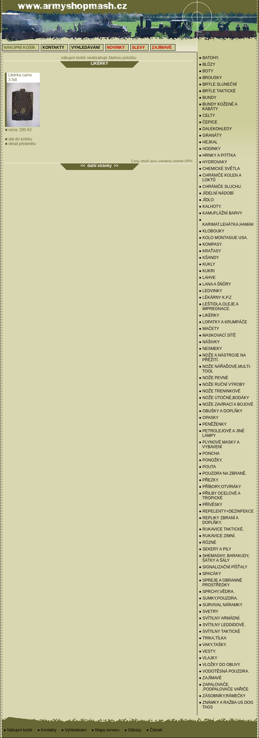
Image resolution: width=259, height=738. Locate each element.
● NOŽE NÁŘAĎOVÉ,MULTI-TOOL (225, 368)
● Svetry (208, 611)
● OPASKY (209, 417)
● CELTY (207, 115)
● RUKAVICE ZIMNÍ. (217, 535)
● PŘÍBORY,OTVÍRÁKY (220, 486)
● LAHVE (207, 277)
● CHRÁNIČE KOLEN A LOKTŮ (220, 177)
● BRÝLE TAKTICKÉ (217, 91)
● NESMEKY (210, 348)
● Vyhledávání (74, 730)
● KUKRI (207, 271)
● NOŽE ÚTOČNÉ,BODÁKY (224, 397)
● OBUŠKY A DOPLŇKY (220, 411)
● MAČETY (209, 328)
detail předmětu (20, 143)
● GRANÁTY (210, 135)
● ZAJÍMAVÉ (210, 678)
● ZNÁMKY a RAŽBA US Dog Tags (226, 704)
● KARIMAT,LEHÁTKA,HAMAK (226, 222)
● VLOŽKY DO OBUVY (219, 664)
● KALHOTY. (210, 206)
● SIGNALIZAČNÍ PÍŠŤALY (223, 567)
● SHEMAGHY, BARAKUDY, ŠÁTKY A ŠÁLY (224, 558)
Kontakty (53, 47)
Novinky (116, 47)
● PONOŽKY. (211, 460)
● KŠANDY (209, 257)
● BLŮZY (207, 64)
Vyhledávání (85, 47)
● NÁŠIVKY (209, 342)
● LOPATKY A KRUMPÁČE (223, 322)
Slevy (138, 47)
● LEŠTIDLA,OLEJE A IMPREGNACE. (218, 306)
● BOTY (206, 71)
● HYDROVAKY (213, 162)
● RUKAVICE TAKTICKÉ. (221, 529)
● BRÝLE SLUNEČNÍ (218, 84)
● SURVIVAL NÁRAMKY (220, 605)
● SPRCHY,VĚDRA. (216, 591)
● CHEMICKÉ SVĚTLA (219, 168)
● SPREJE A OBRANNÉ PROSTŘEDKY (220, 582)
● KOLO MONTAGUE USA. (223, 237)
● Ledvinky (210, 290)
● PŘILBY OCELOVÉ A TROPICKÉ (219, 495)
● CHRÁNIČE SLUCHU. (220, 186)
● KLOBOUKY (212, 231)
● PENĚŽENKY (213, 424)
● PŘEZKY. (209, 480)
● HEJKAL (208, 142)
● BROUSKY (210, 77)
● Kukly (207, 264)
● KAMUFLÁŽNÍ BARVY (220, 213)
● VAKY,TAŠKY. (213, 644)
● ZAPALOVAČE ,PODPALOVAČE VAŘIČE (223, 687)
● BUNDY (208, 97)
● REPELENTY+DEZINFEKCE (226, 511)
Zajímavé (162, 47)
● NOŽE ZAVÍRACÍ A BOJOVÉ (226, 404)
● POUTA (207, 466)
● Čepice (208, 122)
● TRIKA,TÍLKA (212, 638)
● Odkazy (132, 730)
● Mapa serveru (105, 730)
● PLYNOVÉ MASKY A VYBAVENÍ (219, 444)
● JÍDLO (206, 200)
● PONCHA (209, 453)
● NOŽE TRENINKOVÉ (219, 391)
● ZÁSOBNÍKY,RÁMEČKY (222, 696)
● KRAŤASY (210, 251)
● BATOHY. (209, 57)
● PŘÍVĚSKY (211, 504)
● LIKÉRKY (209, 315)
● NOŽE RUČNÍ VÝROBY (222, 384)
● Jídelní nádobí (216, 193)
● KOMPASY (210, 244)
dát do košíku (18, 139)
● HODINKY (210, 148)
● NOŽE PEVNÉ (213, 377)
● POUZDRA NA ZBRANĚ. (222, 473)
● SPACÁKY (210, 573)
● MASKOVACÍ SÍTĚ (217, 335)
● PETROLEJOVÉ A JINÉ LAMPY (221, 433)
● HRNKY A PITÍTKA (217, 155)
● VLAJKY (208, 658)
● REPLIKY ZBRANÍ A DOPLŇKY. (218, 520)
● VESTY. (207, 651)
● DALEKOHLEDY (215, 128)
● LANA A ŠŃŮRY (215, 284)
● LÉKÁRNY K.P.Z (215, 297)
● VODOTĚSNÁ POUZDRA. (224, 671)
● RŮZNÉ (207, 542)
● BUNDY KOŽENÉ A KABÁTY (218, 106)
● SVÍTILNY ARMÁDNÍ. (219, 618)
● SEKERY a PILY (215, 549)
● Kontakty (46, 730)
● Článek (154, 730)
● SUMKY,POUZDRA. (218, 598)
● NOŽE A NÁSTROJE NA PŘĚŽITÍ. (222, 357)
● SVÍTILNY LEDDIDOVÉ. (222, 624)
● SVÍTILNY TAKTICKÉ (219, 631)
